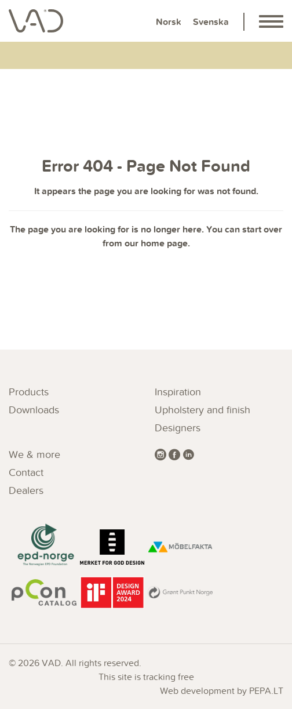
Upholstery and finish (202, 409)
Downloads (34, 409)
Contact (26, 472)
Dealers (26, 490)
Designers (177, 427)
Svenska (211, 21)
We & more (34, 454)
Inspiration (178, 391)
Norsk (168, 21)
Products (29, 391)
